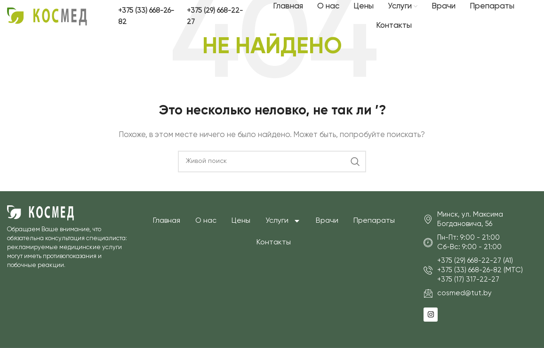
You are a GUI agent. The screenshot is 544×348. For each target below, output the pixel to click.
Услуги (283, 220)
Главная (166, 221)
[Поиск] (272, 161)
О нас (205, 221)
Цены (241, 221)
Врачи (327, 221)
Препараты (374, 221)
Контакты (273, 242)
